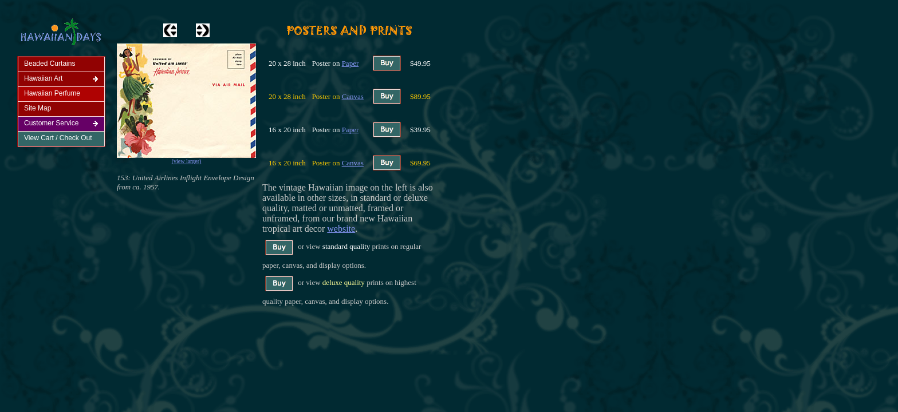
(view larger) (187, 161)
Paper (350, 63)
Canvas (353, 96)
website (341, 228)
